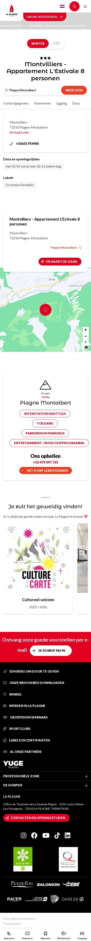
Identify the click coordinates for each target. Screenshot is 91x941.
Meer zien (74, 90)
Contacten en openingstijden (38, 818)
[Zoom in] (86, 330)
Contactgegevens (16, 103)
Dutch (62, 6)
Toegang (45, 423)
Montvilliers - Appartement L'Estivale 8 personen (57, 25)
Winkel (12, 694)
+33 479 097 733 (45, 462)
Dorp (76, 103)
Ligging (61, 103)
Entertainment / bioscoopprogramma (49, 443)
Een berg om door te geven (31, 671)
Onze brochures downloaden (33, 683)
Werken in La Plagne (24, 706)
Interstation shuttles (45, 414)
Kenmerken (42, 103)
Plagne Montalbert (66, 247)
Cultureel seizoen (38, 599)
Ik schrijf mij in (52, 650)
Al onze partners (22, 751)
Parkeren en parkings (45, 433)
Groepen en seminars (25, 717)
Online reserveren (44, 17)
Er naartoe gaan (61, 261)
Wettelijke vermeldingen (19, 918)
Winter (37, 43)
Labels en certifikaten (26, 740)
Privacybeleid (12, 923)
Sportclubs (16, 729)
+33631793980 (24, 143)
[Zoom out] (86, 336)
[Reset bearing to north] (86, 342)
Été (57, 43)
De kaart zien (19, 132)
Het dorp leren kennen (47, 470)
